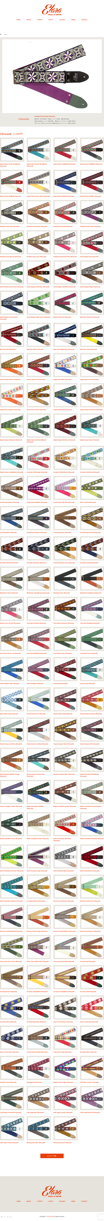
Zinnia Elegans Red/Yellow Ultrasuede (38, 287)
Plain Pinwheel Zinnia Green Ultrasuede (12, 287)
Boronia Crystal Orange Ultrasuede (37, 931)
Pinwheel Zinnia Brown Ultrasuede (37, 226)
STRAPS (39, 19)
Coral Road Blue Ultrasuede (8, 532)
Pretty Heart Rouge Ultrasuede (62, 1052)
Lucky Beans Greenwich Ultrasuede (10, 1112)
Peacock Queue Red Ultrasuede (62, 714)
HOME (18, 19)
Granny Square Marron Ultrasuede (10, 379)
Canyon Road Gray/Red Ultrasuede (37, 1052)
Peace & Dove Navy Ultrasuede (9, 1052)
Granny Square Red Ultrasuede (36, 379)
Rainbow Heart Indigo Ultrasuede (63, 1082)
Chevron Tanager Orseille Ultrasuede (11, 806)
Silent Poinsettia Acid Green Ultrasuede (12, 871)
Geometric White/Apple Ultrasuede (37, 472)
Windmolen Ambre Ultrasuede (9, 593)
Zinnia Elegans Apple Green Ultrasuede (38, 317)
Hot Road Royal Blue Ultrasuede (36, 1022)
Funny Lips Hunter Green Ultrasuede (11, 961)
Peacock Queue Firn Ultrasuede (36, 714)
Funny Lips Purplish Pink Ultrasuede (38, 961)
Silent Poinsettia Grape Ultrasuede (37, 871)
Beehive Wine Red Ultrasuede (62, 317)
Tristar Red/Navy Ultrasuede (35, 683)
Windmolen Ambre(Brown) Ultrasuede (38, 593)
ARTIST (51, 19)
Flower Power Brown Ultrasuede (36, 409)
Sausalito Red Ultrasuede (34, 1082)
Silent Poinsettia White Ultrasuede (63, 871)
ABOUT (29, 19)
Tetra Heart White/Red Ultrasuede (37, 653)
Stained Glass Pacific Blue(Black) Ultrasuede (10, 165)
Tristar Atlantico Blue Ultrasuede (9, 683)
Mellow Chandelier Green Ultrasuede (11, 838)
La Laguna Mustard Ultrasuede (36, 901)
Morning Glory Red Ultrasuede (62, 1142)
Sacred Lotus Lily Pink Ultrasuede (10, 623)
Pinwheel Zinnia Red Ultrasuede (62, 226)
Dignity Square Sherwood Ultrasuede (11, 440)
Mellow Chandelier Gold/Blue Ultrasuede (35, 807)
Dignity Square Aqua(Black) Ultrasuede (11, 472)
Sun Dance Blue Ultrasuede (8, 1022)
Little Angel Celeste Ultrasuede (9, 1142)
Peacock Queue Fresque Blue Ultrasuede (35, 775)
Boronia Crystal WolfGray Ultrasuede (64, 931)
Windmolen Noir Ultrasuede (61, 593)
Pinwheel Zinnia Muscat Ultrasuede (10, 256)
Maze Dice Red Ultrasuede (8, 349)
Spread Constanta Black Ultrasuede (64, 774)
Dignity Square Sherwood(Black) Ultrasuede (36, 441)
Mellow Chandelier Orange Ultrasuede (64, 806)
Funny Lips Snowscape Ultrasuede (63, 961)
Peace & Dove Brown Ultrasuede (63, 1022)
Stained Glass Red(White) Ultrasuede (64, 164)
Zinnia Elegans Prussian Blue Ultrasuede (9, 318)
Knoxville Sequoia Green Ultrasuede (64, 562)
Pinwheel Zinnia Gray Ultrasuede (10, 226)
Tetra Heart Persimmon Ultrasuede (63, 623)
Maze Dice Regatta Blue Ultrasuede (63, 349)
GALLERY (62, 19)
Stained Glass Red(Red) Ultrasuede (10, 196)
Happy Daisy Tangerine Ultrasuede (10, 409)
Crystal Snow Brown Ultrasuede (9, 502)
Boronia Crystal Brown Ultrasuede (63, 901)
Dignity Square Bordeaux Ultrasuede (64, 440)
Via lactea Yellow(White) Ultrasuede (37, 991)
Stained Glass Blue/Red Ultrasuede (63, 196)
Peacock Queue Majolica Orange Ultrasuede (9, 775)
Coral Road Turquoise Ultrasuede (37, 532)
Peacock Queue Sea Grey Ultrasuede (11, 744)
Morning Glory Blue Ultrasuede (36, 1142)
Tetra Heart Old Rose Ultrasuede (36, 623)
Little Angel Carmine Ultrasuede (62, 1112)
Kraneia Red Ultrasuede (60, 683)
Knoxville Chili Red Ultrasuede (9, 562)
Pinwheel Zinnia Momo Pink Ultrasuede (65, 256)
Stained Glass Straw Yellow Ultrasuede (38, 196)
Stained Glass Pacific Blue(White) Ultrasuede (37, 165)
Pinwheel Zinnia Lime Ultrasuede (36, 256)
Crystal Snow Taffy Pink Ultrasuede (64, 502)
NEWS (73, 19)
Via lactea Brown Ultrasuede (8, 991)
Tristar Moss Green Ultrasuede (62, 653)
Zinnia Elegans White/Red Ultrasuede (64, 287)
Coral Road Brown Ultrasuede (62, 532)
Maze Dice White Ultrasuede (35, 349)
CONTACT (84, 19)
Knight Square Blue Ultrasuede (62, 409)
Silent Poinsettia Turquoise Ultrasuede (11, 901)
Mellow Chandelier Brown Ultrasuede (38, 838)
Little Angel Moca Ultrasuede (35, 1112)
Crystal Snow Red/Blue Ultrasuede (37, 502)
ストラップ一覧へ (52, 1156)
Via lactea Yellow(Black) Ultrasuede (64, 991)
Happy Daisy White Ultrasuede (62, 379)
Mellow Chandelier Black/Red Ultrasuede (62, 839)
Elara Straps (50, 1216)
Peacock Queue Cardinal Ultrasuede (37, 744)
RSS (10, 1216)
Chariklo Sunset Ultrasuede (8, 1082)
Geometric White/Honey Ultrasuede (63, 472)
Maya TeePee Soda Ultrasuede (9, 714)
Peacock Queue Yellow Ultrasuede (63, 744)
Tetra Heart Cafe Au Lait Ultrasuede (10, 653)
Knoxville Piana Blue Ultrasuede (36, 562)
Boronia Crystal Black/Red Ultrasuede (11, 931)
